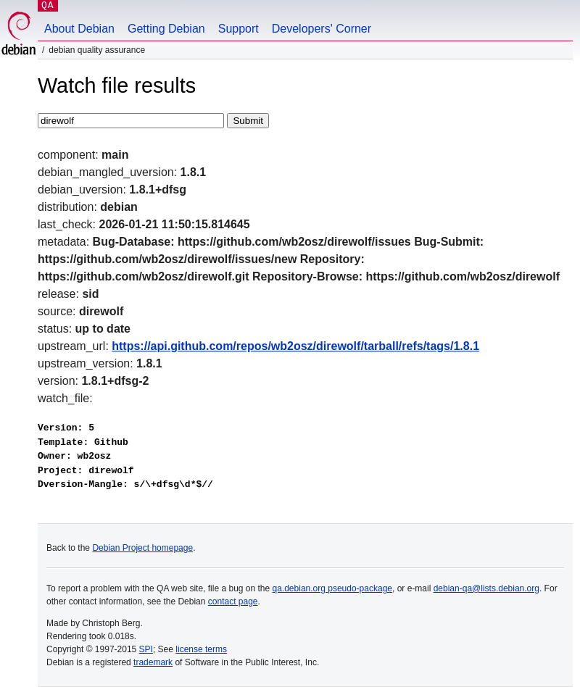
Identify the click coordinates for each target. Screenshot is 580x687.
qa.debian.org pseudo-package (332, 588)
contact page (233, 601)
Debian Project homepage (142, 548)
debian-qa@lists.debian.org (486, 588)
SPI (146, 649)
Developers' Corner (321, 28)
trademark (153, 662)
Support (238, 28)
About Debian (79, 28)
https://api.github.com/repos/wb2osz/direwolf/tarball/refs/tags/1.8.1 (295, 346)
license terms (201, 649)
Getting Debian (166, 28)
